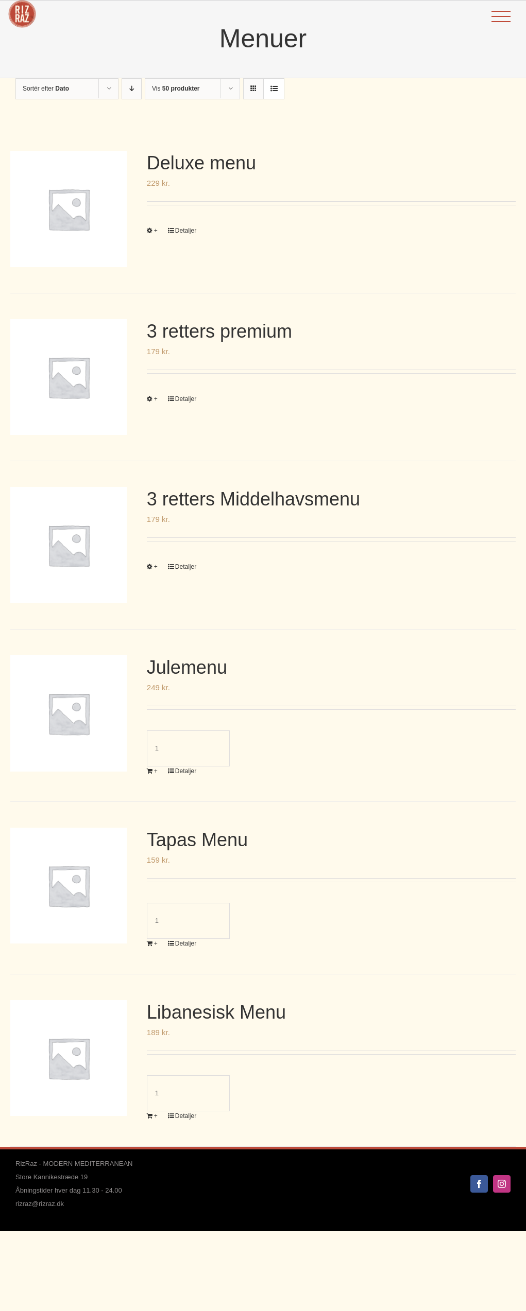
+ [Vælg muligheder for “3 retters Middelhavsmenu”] (156, 566)
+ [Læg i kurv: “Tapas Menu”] (156, 943)
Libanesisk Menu (216, 1012)
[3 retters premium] (68, 377)
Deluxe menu (201, 162)
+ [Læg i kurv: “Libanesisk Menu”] (156, 1116)
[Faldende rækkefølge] (132, 88)
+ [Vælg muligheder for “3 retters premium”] (156, 399)
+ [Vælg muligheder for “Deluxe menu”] (156, 230)
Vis (175, 88)
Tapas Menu (197, 839)
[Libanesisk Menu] (68, 1058)
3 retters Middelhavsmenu (253, 499)
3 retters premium (219, 331)
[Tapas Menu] (68, 886)
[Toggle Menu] (501, 17)
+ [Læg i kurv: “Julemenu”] (156, 771)
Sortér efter (46, 88)
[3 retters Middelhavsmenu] (68, 545)
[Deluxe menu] (68, 209)
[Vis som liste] (274, 89)
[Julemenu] (68, 713)
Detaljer (185, 230)
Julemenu (187, 667)
